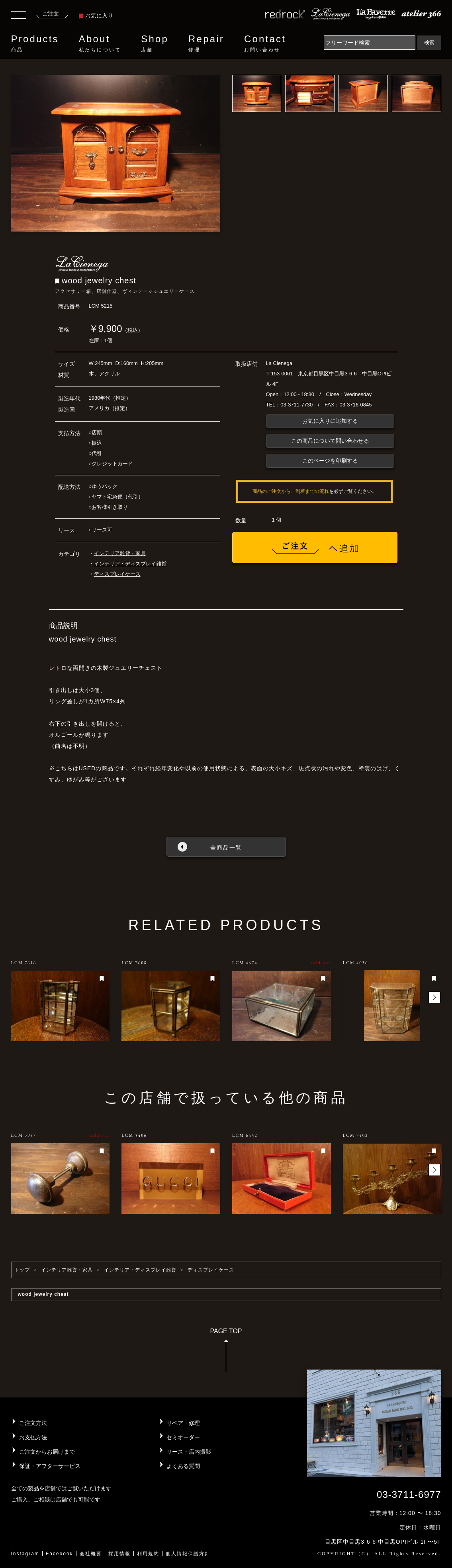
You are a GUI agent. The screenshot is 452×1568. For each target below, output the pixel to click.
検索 (429, 42)
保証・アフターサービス (49, 1466)
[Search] (369, 42)
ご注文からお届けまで (47, 1451)
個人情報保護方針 (188, 1553)
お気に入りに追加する (330, 421)
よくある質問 (183, 1466)
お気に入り (96, 15)
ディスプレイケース (117, 574)
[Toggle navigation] (18, 16)
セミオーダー (183, 1437)
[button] (434, 997)
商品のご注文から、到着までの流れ (290, 491)
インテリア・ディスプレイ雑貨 (130, 564)
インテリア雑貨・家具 (120, 553)
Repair (206, 43)
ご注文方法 (33, 1423)
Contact (265, 43)
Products (35, 43)
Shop (154, 43)
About (100, 43)
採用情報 (119, 1553)
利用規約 (148, 1553)
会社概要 (91, 1553)
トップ (22, 1270)
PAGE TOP (226, 1353)
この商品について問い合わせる (330, 441)
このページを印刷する (330, 460)
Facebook (59, 1553)
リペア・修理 (183, 1423)
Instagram (25, 1553)
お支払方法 (33, 1437)
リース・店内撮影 (188, 1451)
